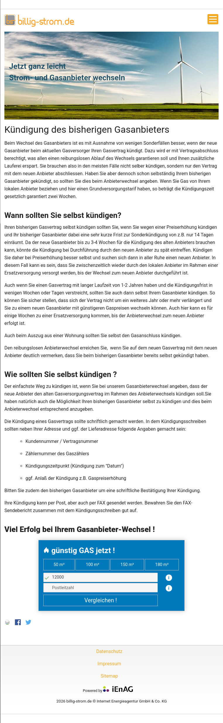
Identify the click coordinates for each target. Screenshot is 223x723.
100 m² (92, 564)
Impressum (109, 663)
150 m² (127, 564)
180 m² (162, 564)
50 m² (59, 564)
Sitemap (109, 676)
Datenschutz (109, 651)
